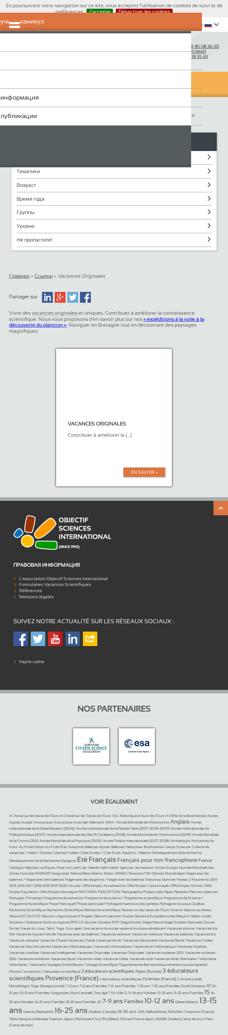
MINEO (121, 873)
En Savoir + (144, 472)
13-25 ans (164, 993)
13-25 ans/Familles (188, 993)
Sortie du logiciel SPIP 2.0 (63, 922)
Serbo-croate (201, 916)
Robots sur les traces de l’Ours (145, 910)
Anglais (180, 821)
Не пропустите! (34, 240)
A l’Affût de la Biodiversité (185, 816)
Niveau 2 (184, 879)
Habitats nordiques (40, 868)
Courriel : (173, 41)
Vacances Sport (63, 959)
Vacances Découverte (140, 940)
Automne (76, 847)
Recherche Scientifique (27, 910)
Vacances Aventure (147, 934)
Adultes (175, 1011)
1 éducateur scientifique (61, 971)
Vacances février (172, 940)
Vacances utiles (89, 959)
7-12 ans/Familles (93, 986)
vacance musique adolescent (142, 928)
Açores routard (21, 822)
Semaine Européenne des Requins (162, 916)
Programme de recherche (63, 898)
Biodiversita (153, 847)
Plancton (196, 892)
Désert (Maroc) (186, 1002)
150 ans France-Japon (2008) (143, 1019)
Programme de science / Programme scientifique (123, 898)
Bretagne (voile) (52, 986)
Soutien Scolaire (98, 922)
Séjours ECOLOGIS (24, 916)
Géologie (16, 868)
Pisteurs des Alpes (158, 892)
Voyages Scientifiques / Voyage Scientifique (82, 965)
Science (176, 910)
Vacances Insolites (192, 946)
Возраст (26, 185)
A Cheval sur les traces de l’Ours (34, 816)
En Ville (117, 993)
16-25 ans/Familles (50, 1002)
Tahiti (50, 928)
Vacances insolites (24, 953)
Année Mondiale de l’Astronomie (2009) (159, 835)
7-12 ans (72, 986)
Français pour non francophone (157, 860)
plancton (211, 892)
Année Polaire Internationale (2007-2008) (136, 841)
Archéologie (180, 841)
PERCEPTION (109, 892)
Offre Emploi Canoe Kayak (148, 886)
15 (207, 992)
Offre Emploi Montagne (58, 892)
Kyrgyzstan (60, 873)
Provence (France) (71, 978)
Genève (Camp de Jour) (186, 1019)
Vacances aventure (116, 934)
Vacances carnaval (23, 940)
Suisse (209, 922)
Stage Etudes (131, 922)
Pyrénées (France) (159, 979)
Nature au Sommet (160, 879)
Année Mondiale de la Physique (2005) (70, 841)
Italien (114, 868)
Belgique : (185, 56)
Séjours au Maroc (198, 910)
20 (99, 1002)
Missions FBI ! (139, 873)
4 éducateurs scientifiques (121, 979)
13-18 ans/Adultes (142, 993)
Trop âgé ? (102, 993)
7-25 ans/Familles (165, 986)
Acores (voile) (191, 979)
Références (30, 590)
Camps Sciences (177, 847)
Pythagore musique (175, 904)
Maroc (109, 873)
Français (102, 859)
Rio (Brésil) (110, 1019)
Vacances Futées (199, 940)
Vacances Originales (93, 953)
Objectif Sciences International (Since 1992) (38, 49)
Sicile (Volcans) (193, 986)
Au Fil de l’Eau (56, 847)
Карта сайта (31, 661)
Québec (198, 904)
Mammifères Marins (87, 873)
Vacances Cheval (53, 940)
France (205, 860)
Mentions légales (36, 596)
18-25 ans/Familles (81, 1002)
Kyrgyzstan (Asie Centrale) (72, 993)
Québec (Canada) (103, 1012)
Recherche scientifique (102, 910)
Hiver (60, 868)
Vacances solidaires (34, 959)
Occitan (74, 886)
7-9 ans (112, 1001)
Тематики (28, 171)
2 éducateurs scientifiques (107, 971)
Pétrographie (132, 892)
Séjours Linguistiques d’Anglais (67, 916)
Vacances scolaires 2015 (164, 953)
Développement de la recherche (177, 853)
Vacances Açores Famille (36, 934)
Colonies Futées (65, 853)
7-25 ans (143, 986)
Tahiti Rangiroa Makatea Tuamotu (36, 1019)
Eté (82, 859)
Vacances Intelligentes (58, 953)
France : (190, 46)
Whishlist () (184, 25)
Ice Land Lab (76, 868)
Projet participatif (91, 904)
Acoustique (43, 822)
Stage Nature (153, 922)
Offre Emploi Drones (186, 886)
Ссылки (43, 276)
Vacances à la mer (180, 928)
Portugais (17, 898)
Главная (19, 276)
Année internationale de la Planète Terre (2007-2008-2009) (123, 828)
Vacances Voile (166, 959)
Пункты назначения (40, 157)
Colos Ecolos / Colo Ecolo (100, 853)
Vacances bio (205, 934)
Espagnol (68, 861)
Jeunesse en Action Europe (156, 868)
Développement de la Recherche (34, 861)
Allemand (96, 822)
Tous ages (74, 928)
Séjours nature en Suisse (114, 916)
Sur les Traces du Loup (27, 928)
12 (125, 993)
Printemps (34, 898)
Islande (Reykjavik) (38, 1012)
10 (208, 985)
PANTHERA (87, 892)
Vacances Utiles (115, 959)
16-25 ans (71, 1010)
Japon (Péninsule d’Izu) (82, 1019)
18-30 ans (127, 1011)
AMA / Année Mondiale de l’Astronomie (137, 822)
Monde (158, 873)
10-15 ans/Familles (35, 993)
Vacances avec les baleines (78, 934)
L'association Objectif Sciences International (63, 578)
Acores (212, 816)
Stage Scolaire (175, 922)
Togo (60, 928)
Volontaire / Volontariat (198, 959)
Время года (31, 199)
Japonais (127, 868)
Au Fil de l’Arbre (31, 847)
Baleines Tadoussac (127, 847)
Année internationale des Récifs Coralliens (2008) (86, 835)
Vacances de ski (109, 940)
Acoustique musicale (71, 822)
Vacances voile (141, 959)
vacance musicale (104, 928)
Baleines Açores (97, 847)
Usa (86, 928)
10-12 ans (159, 1001)
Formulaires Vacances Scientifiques (55, 584)
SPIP (115, 922)
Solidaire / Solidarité (25, 922)
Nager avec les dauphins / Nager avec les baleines (104, 879)
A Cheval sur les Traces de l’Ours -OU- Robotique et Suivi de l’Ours (112, 816)
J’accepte (99, 11)
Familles (133, 1001)
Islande (93, 868)
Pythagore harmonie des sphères (132, 904)
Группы (25, 212)
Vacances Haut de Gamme (30, 946)
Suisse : (184, 51)
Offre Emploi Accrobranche (104, 886)
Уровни (25, 226)
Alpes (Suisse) (148, 971)
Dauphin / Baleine (136, 853)
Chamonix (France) (198, 1012)
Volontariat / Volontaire (27, 965)
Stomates (195, 922)
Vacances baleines (178, 934)
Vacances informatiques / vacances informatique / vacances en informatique (114, 946)
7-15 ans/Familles (122, 986)
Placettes (181, 892)
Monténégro (175, 873)
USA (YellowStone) (151, 1012)
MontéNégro (19, 986)
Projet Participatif (62, 904)
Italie (104, 868)
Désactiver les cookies (144, 11)
